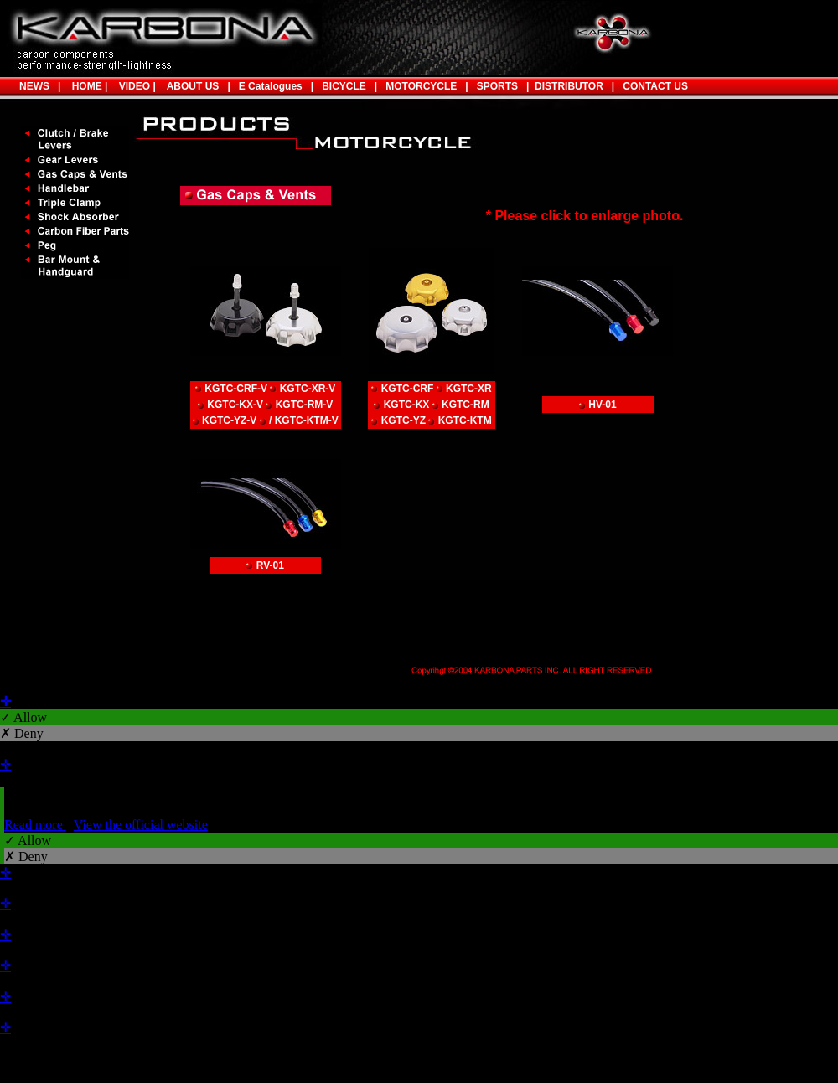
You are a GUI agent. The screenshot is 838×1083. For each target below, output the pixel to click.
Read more (35, 824)
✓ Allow (23, 717)
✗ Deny (22, 733)
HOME (84, 86)
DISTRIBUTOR (566, 86)
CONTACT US (655, 86)
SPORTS (493, 86)
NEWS (34, 86)
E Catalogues (271, 86)
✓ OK (446, 1075)
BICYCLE (344, 86)
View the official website (141, 824)
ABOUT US (193, 86)
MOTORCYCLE (421, 86)
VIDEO (131, 86)
